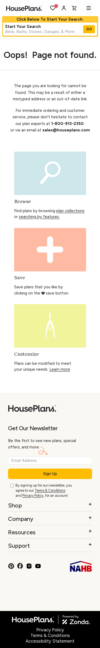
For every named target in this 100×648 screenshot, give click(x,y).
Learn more (59, 369)
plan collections (70, 210)
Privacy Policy (32, 496)
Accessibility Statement (50, 641)
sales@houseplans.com (66, 130)
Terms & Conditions (50, 490)
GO (89, 29)
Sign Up (50, 473)
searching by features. (39, 216)
